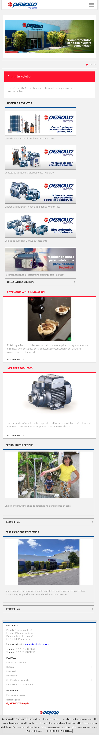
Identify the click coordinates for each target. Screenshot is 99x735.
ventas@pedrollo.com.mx (37, 644)
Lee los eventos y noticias (20, 282)
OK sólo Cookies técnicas (59, 730)
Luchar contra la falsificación (19, 685)
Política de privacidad (16, 695)
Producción (11, 671)
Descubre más (13, 522)
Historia (10, 667)
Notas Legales (13, 700)
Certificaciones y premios (18, 680)
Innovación (11, 676)
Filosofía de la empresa (17, 662)
